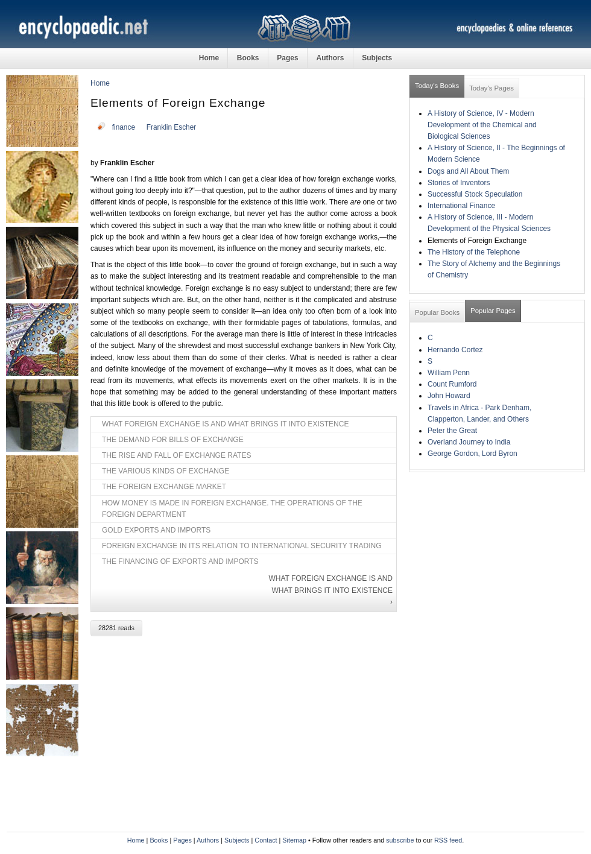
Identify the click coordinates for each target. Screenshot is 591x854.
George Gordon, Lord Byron (472, 453)
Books (248, 58)
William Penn (449, 372)
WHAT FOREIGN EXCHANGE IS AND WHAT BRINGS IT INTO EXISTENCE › (330, 590)
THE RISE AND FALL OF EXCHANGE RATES (176, 455)
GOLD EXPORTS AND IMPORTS (156, 530)
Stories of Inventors (459, 183)
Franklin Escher (172, 127)
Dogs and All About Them (468, 171)
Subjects (377, 58)
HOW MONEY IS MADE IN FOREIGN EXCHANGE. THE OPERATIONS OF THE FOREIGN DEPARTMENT (232, 509)
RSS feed (448, 840)
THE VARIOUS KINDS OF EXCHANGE (165, 471)
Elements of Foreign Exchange (477, 240)
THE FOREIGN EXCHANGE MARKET (164, 486)
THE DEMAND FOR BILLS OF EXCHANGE (173, 439)
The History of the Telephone (474, 252)
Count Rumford (452, 384)
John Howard (449, 395)
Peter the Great (452, 430)
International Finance (461, 205)
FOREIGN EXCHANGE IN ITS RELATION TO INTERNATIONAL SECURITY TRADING (242, 546)
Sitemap (294, 840)
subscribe (400, 840)
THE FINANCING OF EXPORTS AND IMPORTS (180, 561)
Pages (287, 58)
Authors (330, 58)
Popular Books (437, 312)
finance (123, 127)
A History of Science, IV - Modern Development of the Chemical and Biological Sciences (482, 125)
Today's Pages (491, 88)
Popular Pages (493, 310)
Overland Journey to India (469, 442)
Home (209, 58)
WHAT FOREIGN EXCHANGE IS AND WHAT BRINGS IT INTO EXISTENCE (225, 424)
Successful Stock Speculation (475, 194)
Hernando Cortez (455, 350)
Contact (265, 840)
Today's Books (437, 85)
